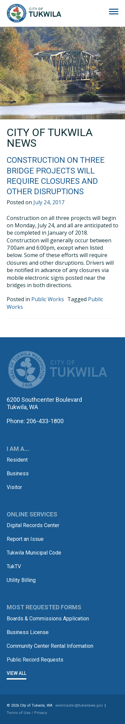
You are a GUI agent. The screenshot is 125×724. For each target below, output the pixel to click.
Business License (28, 632)
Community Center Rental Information (50, 646)
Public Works (47, 299)
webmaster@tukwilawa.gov (79, 705)
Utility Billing (21, 580)
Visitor (14, 487)
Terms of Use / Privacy (27, 713)
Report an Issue (25, 539)
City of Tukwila (34, 13)
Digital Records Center (33, 525)
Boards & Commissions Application (48, 618)
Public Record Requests (35, 659)
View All (16, 673)
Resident (17, 460)
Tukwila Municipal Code (34, 553)
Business (18, 473)
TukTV (14, 566)
